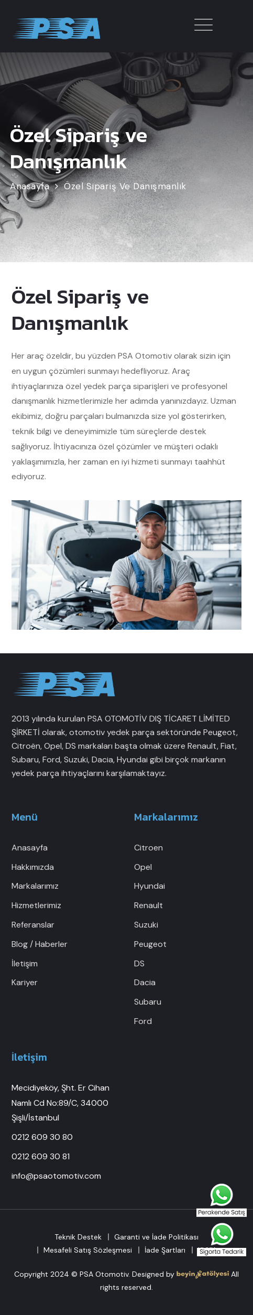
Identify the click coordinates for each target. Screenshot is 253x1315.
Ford (143, 1021)
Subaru (147, 1001)
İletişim (25, 963)
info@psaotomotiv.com (56, 1175)
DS (139, 963)
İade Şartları (165, 1250)
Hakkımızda (33, 866)
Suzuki (146, 924)
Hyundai (149, 885)
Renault (148, 905)
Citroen (148, 847)
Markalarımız (35, 885)
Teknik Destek (78, 1237)
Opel (143, 866)
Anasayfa (30, 847)
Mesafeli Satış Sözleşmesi (87, 1250)
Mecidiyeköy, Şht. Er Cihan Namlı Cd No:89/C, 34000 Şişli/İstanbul (60, 1103)
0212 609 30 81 (41, 1156)
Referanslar (33, 924)
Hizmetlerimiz (36, 905)
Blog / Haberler (40, 944)
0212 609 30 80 (42, 1136)
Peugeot (150, 944)
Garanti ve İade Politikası (156, 1237)
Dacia (145, 982)
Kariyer (25, 982)
